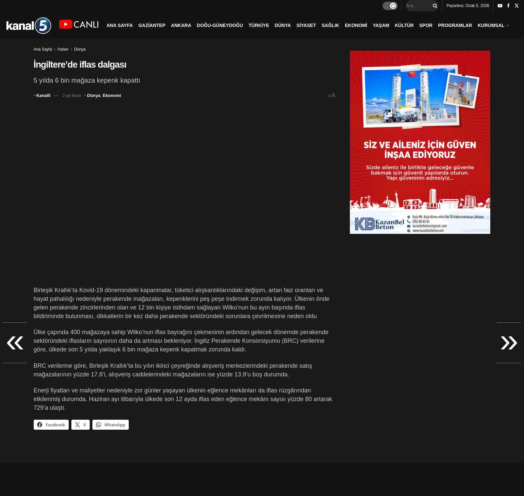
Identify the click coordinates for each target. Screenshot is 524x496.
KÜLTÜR (404, 25)
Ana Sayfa (43, 49)
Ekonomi (112, 95)
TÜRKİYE (258, 25)
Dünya (80, 49)
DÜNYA (283, 25)
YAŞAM (381, 25)
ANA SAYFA (119, 25)
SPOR (426, 25)
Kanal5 (43, 95)
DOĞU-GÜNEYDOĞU (220, 25)
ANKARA (181, 25)
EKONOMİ (356, 25)
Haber (63, 49)
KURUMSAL (491, 25)
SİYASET (306, 25)
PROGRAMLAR (455, 25)
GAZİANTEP (151, 25)
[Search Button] (434, 5)
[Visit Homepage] (28, 25)
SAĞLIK (330, 25)
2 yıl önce (72, 95)
